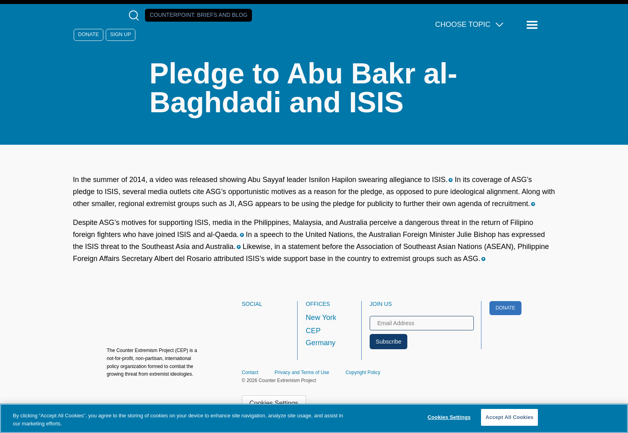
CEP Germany (320, 337)
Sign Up (120, 34)
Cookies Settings (274, 403)
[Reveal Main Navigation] (533, 25)
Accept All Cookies (509, 417)
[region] (314, 418)
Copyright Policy (363, 372)
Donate (88, 34)
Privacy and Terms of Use (302, 372)
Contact (250, 372)
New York (321, 318)
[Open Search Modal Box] (135, 15)
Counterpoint (199, 15)
